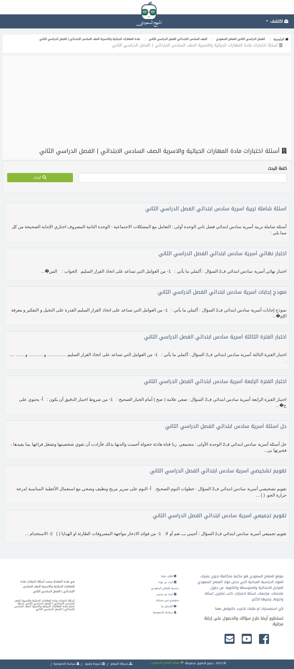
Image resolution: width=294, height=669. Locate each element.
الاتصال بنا (168, 606)
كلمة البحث (277, 169)
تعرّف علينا (168, 576)
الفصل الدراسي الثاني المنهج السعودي (240, 39)
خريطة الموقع (121, 663)
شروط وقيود (94, 663)
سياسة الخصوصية (164, 612)
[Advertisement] (147, 101)
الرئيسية (281, 39)
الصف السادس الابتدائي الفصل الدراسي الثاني (178, 39)
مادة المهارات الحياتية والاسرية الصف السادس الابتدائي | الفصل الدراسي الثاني (89, 39)
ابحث (40, 177)
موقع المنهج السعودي (167, 662)
